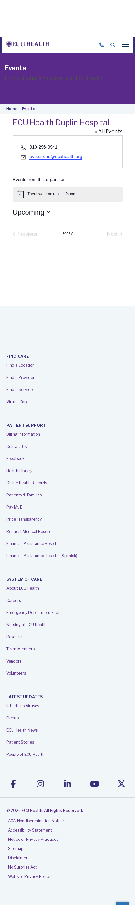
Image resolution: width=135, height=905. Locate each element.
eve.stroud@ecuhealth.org (55, 156)
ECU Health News (22, 730)
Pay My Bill (16, 507)
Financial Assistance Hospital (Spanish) (41, 555)
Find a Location (20, 365)
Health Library (19, 470)
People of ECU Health (25, 754)
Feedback (15, 458)
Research (15, 636)
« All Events (109, 131)
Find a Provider (20, 377)
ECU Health (27, 45)
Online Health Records (26, 482)
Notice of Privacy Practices (33, 839)
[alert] (68, 194)
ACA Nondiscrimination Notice (36, 820)
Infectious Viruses (22, 705)
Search (112, 45)
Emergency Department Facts (33, 612)
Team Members (20, 649)
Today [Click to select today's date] (67, 233)
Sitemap (15, 848)
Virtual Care (17, 401)
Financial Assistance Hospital (33, 543)
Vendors (13, 661)
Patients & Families (24, 495)
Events (12, 718)
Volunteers (16, 673)
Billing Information (23, 434)
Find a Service (19, 389)
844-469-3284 (101, 45)
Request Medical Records (29, 531)
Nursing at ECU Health (26, 624)
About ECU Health (22, 588)
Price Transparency (24, 519)
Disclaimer (18, 857)
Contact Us (16, 446)
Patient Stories (20, 742)
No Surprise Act (22, 867)
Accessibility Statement (30, 830)
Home (11, 108)
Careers (13, 600)
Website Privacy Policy (29, 876)
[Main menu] (125, 45)
